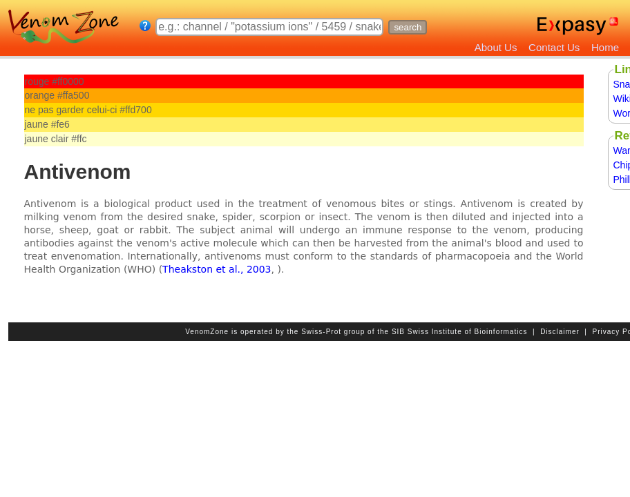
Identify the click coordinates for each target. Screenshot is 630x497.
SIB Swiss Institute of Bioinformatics (460, 331)
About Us (496, 47)
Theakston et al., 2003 (216, 269)
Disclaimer (560, 331)
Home (605, 47)
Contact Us (554, 47)
